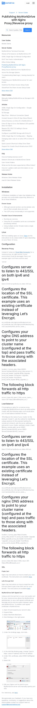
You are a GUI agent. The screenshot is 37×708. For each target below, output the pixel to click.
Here (25, 236)
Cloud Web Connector (22, 252)
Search (27, 30)
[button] (33, 3)
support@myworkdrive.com (11, 704)
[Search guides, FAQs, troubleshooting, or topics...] (14, 30)
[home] (8, 3)
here (30, 577)
